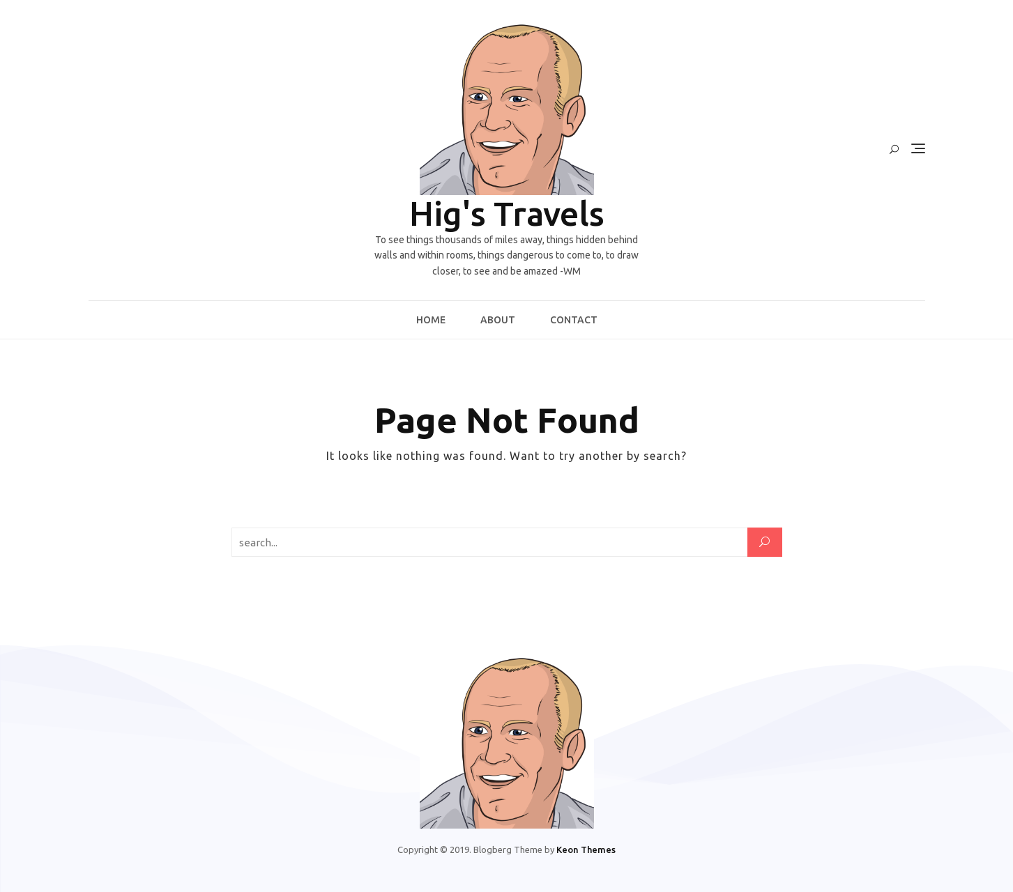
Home (430, 319)
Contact (573, 319)
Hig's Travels (506, 213)
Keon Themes (586, 849)
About (497, 319)
